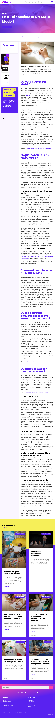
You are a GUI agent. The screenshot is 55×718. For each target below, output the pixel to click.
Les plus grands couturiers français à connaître (37, 392)
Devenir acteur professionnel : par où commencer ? (39, 554)
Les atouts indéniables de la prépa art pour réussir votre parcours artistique (40, 661)
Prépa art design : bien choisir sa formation (12, 573)
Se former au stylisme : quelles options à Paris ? (13, 661)
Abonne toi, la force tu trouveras (9, 92)
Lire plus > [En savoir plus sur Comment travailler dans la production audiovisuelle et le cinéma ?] (33, 631)
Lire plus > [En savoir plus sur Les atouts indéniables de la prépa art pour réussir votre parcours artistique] (33, 674)
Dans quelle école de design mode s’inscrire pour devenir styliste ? (13, 616)
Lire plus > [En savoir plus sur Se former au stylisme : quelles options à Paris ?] (6, 672)
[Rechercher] (51, 687)
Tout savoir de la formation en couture (37, 362)
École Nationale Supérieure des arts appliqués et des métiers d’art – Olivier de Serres (37, 256)
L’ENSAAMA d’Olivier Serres (6, 121)
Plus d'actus (9, 525)
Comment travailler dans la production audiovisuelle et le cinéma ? (40, 617)
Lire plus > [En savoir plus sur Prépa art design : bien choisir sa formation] (6, 586)
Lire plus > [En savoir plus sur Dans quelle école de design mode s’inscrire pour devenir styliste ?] (6, 629)
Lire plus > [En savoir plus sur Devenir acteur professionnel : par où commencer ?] (33, 566)
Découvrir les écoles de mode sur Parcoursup (39, 148)
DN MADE (27, 95)
